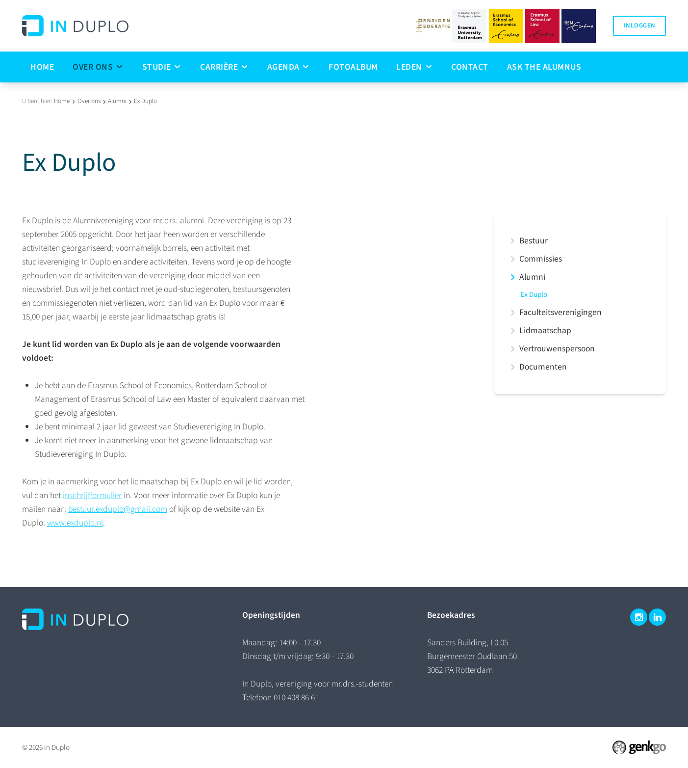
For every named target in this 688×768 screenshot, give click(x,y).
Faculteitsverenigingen (560, 313)
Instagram (638, 617)
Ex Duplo (145, 101)
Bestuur (533, 241)
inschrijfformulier (92, 495)
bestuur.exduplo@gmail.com (117, 509)
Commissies (540, 259)
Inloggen (639, 25)
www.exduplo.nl (75, 523)
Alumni (117, 101)
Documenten (543, 367)
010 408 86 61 (296, 697)
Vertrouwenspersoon (557, 349)
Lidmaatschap (545, 331)
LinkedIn (657, 617)
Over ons (89, 101)
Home (62, 101)
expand (512, 241)
